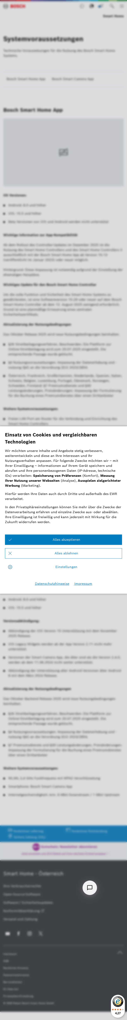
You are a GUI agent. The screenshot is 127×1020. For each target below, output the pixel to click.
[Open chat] (90, 888)
